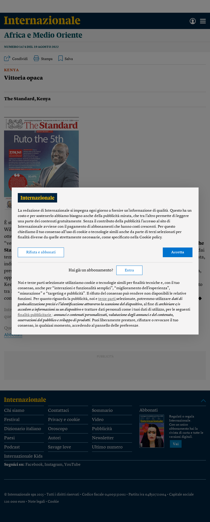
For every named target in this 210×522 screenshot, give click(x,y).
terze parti (107, 299)
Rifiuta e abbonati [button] (41, 252)
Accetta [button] (177, 252)
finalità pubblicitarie (35, 315)
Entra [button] (129, 270)
